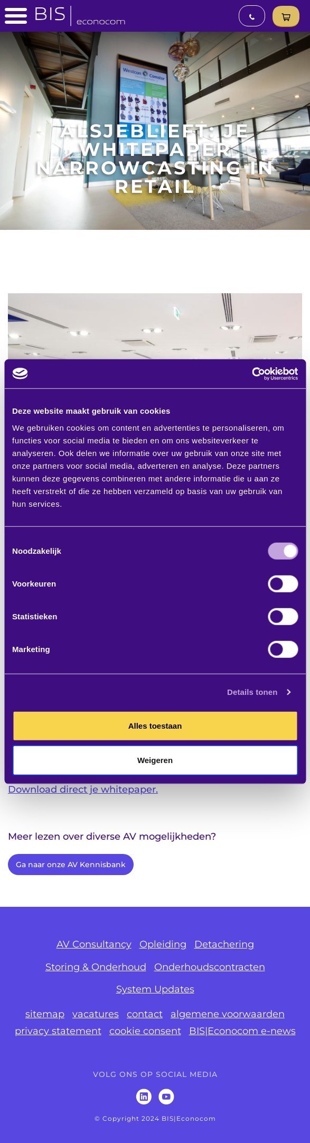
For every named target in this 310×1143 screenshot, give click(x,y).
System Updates (155, 989)
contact (145, 1014)
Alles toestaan (155, 725)
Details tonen (252, 691)
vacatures (95, 1014)
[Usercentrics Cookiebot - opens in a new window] (251, 373)
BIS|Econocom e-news (242, 1031)
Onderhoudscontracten (209, 967)
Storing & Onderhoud (95, 967)
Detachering (224, 944)
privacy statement (58, 1031)
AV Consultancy (94, 944)
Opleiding (162, 944)
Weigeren (155, 760)
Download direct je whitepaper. (83, 789)
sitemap (44, 1014)
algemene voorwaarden (228, 1014)
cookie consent (145, 1031)
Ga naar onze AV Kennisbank (71, 864)
